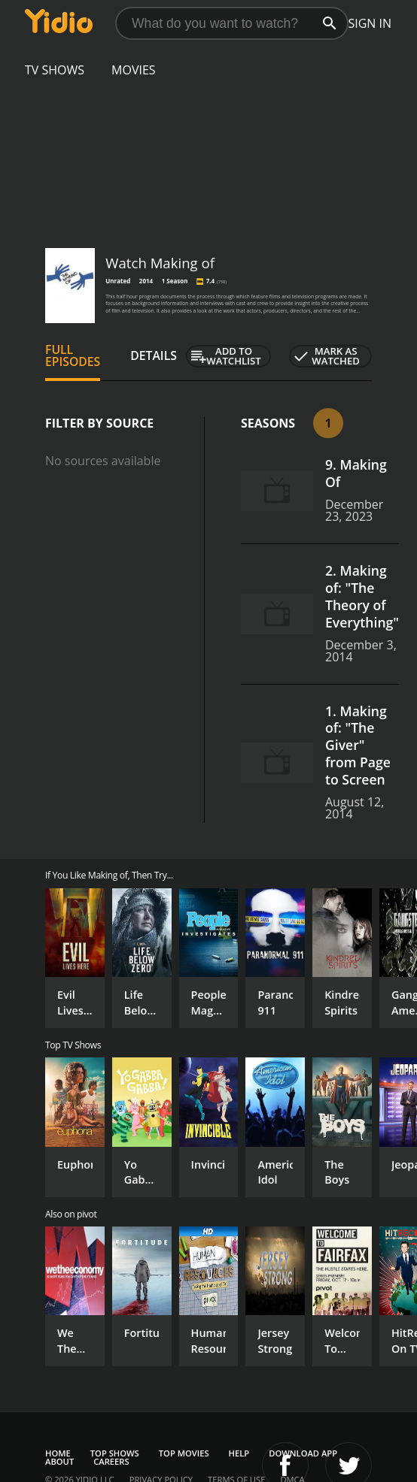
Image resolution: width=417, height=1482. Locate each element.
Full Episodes (72, 355)
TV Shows (54, 70)
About (59, 1461)
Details (153, 355)
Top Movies (184, 1453)
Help (239, 1453)
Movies (133, 70)
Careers (111, 1461)
